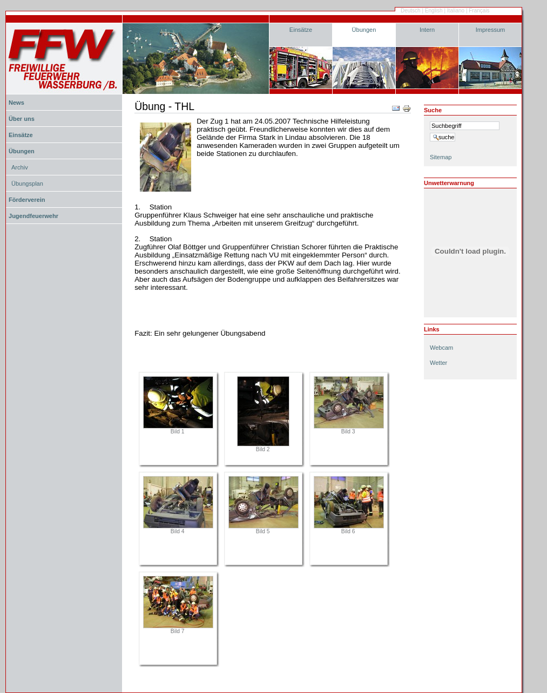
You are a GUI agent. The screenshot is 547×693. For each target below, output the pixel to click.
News (16, 102)
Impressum (490, 29)
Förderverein (27, 199)
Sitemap (440, 157)
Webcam (441, 347)
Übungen (364, 29)
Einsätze (300, 29)
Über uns (22, 119)
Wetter (438, 362)
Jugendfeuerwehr (33, 216)
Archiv (19, 167)
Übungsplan (27, 183)
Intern (427, 29)
